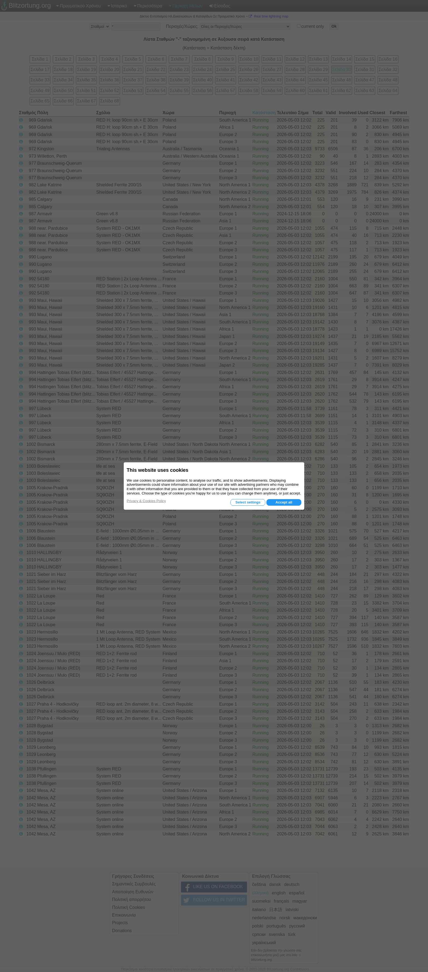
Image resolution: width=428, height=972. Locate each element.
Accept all (283, 502)
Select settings (247, 502)
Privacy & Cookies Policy (146, 501)
